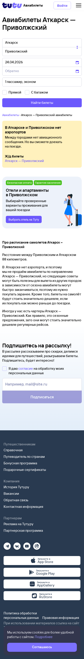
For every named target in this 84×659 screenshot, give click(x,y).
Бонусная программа (20, 463)
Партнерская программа (23, 530)
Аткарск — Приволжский (24, 161)
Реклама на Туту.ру (18, 524)
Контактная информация (23, 506)
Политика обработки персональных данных (21, 615)
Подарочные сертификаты (25, 469)
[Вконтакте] (17, 545)
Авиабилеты (10, 115)
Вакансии (11, 493)
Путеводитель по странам (24, 456)
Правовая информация (60, 618)
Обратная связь (16, 500)
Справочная (13, 450)
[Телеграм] (7, 545)
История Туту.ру (16, 487)
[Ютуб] (26, 545)
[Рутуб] (36, 545)
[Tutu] (12, 5)
